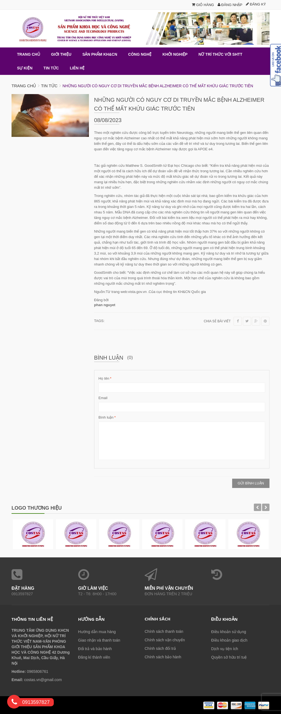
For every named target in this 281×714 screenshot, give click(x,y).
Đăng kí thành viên (94, 657)
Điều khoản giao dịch (229, 640)
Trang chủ (24, 85)
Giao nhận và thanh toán (99, 640)
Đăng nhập (230, 5)
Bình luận (106, 417)
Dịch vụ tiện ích (224, 649)
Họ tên (104, 378)
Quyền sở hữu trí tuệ (229, 657)
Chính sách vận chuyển (165, 640)
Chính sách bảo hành (163, 657)
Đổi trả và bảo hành (95, 649)
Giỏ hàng (203, 5)
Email (103, 398)
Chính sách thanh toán (164, 631)
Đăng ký (256, 4)
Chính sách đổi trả (160, 648)
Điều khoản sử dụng (228, 632)
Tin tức (49, 85)
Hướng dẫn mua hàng (97, 632)
